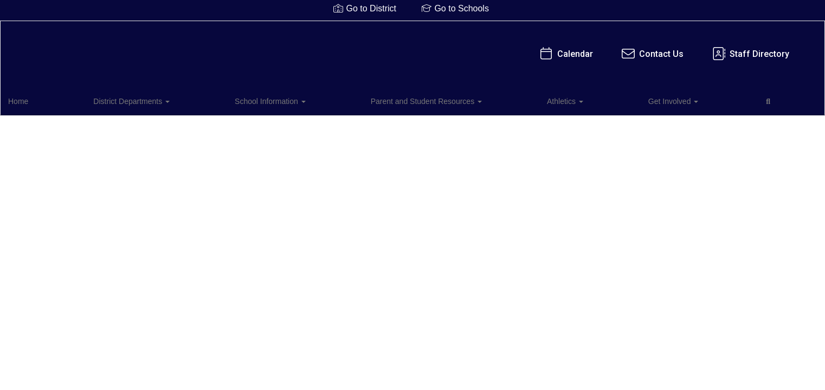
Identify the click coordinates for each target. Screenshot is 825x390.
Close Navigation (542, 104)
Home (35, 99)
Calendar (332, 48)
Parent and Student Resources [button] (296, 99)
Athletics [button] (387, 99)
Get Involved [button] (446, 99)
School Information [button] (189, 99)
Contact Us (418, 48)
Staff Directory (517, 48)
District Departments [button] (99, 99)
